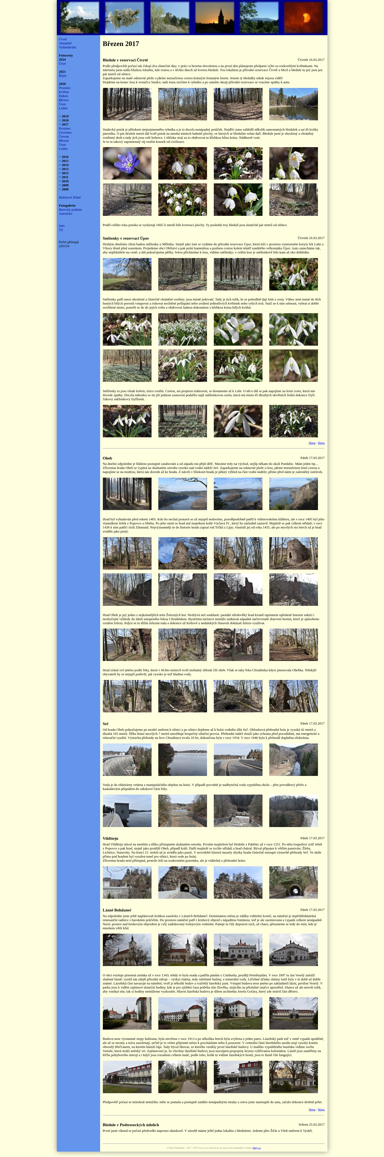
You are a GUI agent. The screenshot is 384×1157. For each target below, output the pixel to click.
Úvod (63, 39)
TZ (61, 230)
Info (62, 226)
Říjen (63, 76)
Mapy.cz (256, 1147)
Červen (64, 136)
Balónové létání (70, 197)
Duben (63, 96)
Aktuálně (65, 43)
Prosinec (65, 88)
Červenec (65, 132)
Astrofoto (65, 214)
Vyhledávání (67, 47)
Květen (64, 92)
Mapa (312, 442)
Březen (64, 100)
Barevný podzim (70, 209)
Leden (63, 108)
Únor (62, 63)
